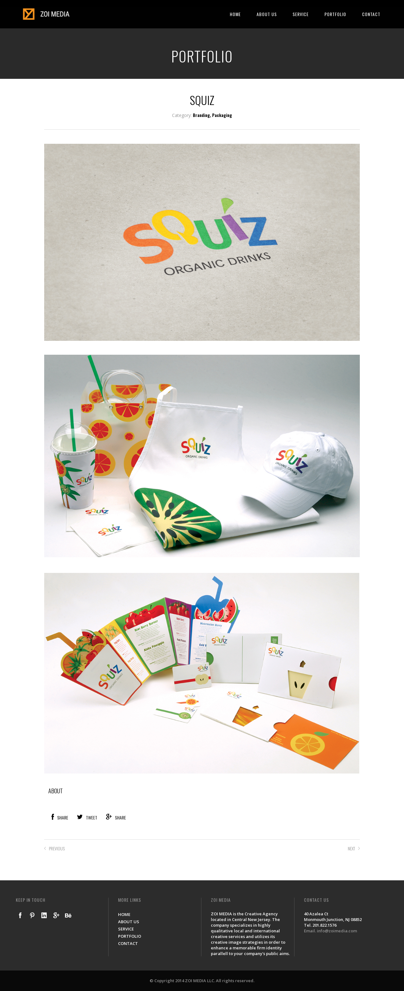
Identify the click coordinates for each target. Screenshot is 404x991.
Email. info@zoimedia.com (330, 931)
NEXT (351, 848)
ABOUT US (267, 14)
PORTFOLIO (335, 14)
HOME (235, 14)
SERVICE (301, 14)
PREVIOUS (57, 848)
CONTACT (371, 14)
